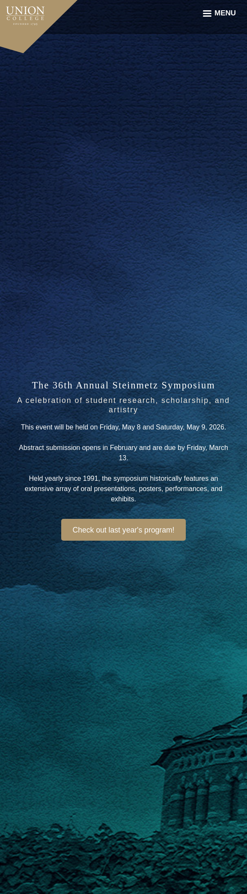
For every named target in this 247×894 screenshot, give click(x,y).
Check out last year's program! (123, 530)
